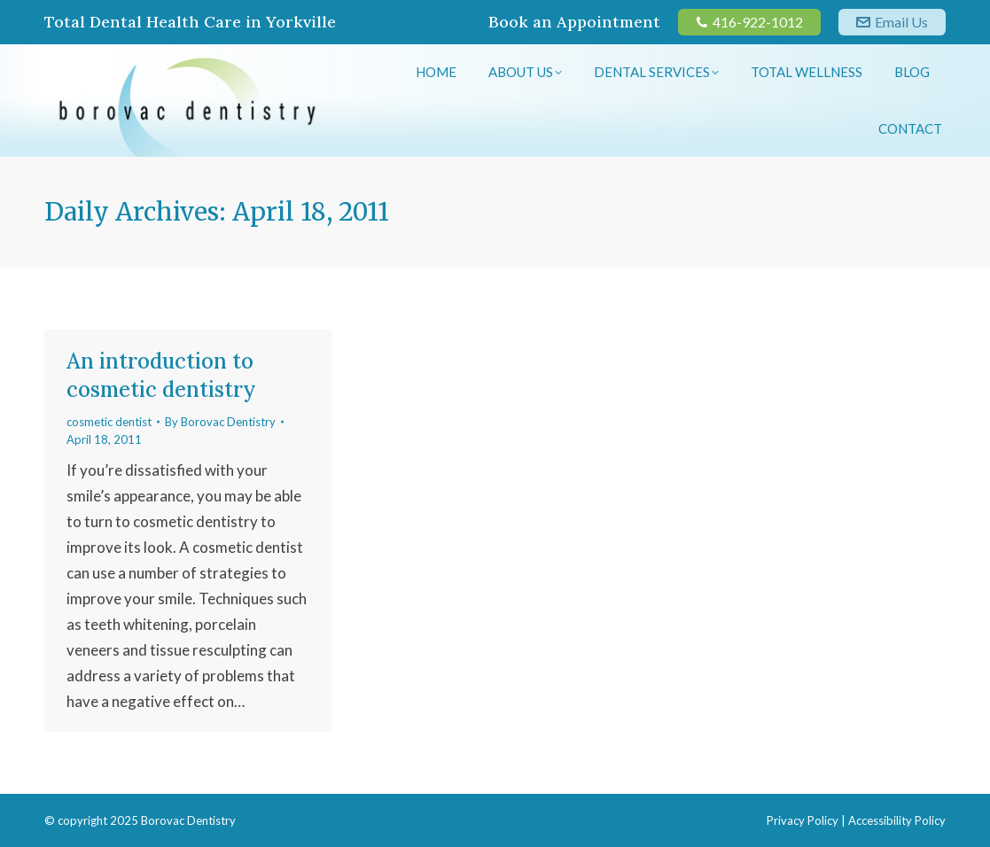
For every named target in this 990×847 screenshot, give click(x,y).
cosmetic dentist (109, 422)
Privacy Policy (802, 820)
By (220, 422)
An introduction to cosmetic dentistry (161, 375)
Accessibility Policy (897, 820)
